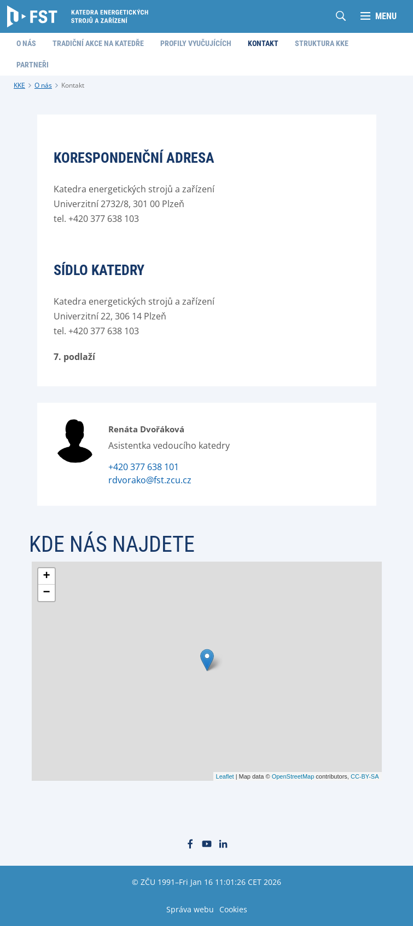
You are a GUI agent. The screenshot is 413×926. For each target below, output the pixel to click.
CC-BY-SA (365, 776)
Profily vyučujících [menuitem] (195, 43)
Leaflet (225, 776)
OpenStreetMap (293, 776)
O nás (43, 85)
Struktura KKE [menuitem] (321, 43)
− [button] (46, 593)
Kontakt (72, 85)
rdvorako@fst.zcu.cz (149, 480)
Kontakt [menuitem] (263, 43)
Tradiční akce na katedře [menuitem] (98, 43)
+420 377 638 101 (143, 467)
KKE (19, 85)
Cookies (233, 909)
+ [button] (46, 576)
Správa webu (190, 909)
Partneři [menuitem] (32, 64)
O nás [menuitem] (26, 43)
